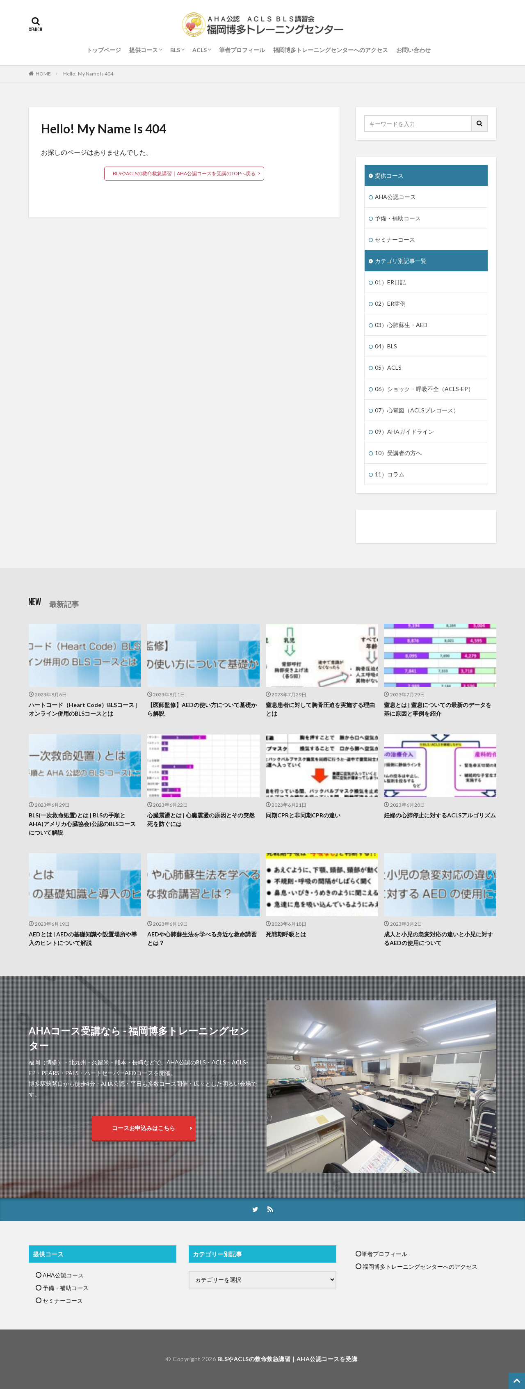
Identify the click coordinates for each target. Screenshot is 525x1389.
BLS (175, 49)
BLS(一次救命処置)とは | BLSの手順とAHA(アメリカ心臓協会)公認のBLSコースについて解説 (82, 824)
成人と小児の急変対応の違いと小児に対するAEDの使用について (438, 938)
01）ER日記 (390, 282)
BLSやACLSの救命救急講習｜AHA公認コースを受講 (287, 1358)
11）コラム (389, 474)
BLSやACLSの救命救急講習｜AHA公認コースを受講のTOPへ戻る (184, 173)
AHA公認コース (395, 196)
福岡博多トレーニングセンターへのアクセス (330, 49)
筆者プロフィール (242, 49)
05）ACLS (388, 367)
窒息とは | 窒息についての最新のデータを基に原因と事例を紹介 (437, 709)
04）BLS (386, 346)
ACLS (199, 49)
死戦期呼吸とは (286, 934)
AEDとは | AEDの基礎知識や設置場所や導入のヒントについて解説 (83, 938)
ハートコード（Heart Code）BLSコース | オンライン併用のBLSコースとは (83, 709)
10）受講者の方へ (398, 452)
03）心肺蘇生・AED (401, 324)
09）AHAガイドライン (404, 431)
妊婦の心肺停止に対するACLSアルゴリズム (440, 815)
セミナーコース (395, 239)
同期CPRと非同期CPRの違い (303, 815)
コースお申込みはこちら (143, 1127)
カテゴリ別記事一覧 (401, 260)
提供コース (143, 49)
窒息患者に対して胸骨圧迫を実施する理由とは (320, 709)
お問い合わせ (413, 49)
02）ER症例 (390, 303)
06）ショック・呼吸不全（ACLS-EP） (424, 388)
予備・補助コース (398, 218)
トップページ (104, 49)
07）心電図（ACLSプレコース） (417, 410)
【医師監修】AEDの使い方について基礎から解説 (202, 709)
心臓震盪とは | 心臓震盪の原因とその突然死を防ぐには (201, 819)
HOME (43, 74)
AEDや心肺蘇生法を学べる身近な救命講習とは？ (202, 938)
